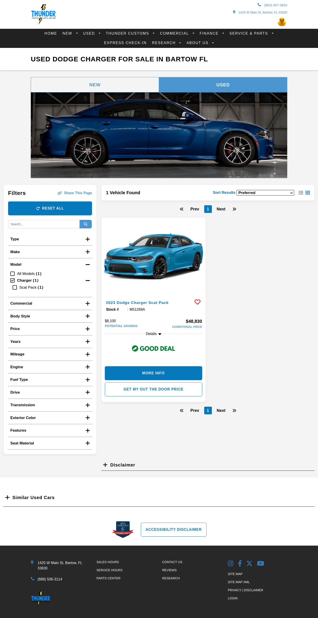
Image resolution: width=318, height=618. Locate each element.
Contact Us (172, 562)
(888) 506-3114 (50, 579)
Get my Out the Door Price (153, 389)
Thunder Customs (128, 33)
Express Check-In (125, 43)
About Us (198, 43)
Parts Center (108, 578)
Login (233, 598)
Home (51, 33)
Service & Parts (249, 33)
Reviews (169, 570)
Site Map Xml (239, 582)
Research (164, 43)
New (68, 33)
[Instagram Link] (230, 564)
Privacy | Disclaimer (245, 590)
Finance (210, 33)
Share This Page (74, 193)
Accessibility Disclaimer (174, 529)
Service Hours (109, 570)
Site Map (235, 574)
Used (89, 33)
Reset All (50, 208)
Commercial (175, 33)
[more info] (153, 257)
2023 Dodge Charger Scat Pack (142, 302)
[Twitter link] (249, 564)
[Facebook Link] (240, 564)
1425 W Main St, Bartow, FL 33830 (260, 12)
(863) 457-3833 (272, 5)
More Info (153, 373)
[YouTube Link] (260, 564)
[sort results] (265, 193)
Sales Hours (107, 562)
